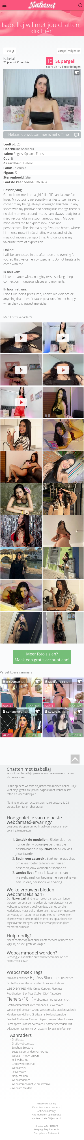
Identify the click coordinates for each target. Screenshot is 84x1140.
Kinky (47, 1029)
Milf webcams (20, 1060)
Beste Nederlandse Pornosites (30, 1052)
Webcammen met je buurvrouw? (31, 1084)
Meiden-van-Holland (19, 1014)
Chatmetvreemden (55, 1024)
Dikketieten (13, 1029)
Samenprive (14, 1024)
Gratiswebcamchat (18, 1005)
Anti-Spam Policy (46, 1111)
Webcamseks (48, 1010)
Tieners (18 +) (20, 999)
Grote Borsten (15, 983)
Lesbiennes (16, 988)
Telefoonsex (64, 1029)
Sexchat (11, 1019)
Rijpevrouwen (47, 1019)
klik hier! (42, 31)
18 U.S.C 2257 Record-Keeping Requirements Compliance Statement (46, 1129)
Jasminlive (27, 1029)
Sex (54, 1029)
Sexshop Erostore (22, 1047)
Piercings (57, 988)
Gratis (35, 1010)
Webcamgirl (14, 1010)
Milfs (29, 988)
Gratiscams (38, 1014)
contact (19, 940)
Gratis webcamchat (23, 1064)
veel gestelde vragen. (33, 944)
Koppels (46, 988)
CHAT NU (33, 705)
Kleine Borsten (33, 983)
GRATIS (7, 705)
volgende (74, 51)
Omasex (39, 1029)
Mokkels (71, 1010)
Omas (36, 988)
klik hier (20, 807)
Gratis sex (18, 1039)
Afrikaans (12, 978)
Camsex (34, 1019)
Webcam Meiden (22, 1088)
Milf (70, 1024)
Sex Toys (28, 993)
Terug (9, 51)
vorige (62, 51)
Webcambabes (39, 1005)
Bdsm (60, 1019)
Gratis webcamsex (23, 1043)
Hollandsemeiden (56, 1014)
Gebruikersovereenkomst (46, 1107)
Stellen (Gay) (41, 993)
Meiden (60, 1010)
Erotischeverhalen (32, 1024)
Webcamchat (61, 1000)
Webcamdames (43, 1000)
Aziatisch (24, 978)
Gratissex (22, 1019)
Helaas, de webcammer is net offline (44, 135)
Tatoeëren (56, 993)
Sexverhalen (56, 1005)
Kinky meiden (20, 1076)
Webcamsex (19, 1068)
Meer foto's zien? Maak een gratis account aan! (42, 656)
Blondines (52, 977)
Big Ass (36, 977)
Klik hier (23, 961)
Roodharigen (14, 993)
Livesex (68, 1019)
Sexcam (26, 1010)
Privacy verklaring (46, 1103)
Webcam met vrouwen (25, 1056)
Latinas (59, 983)
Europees (48, 983)
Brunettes (67, 978)
